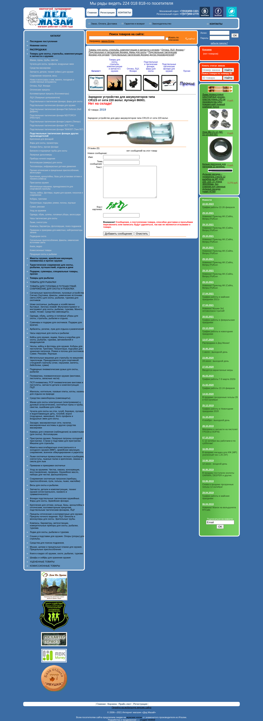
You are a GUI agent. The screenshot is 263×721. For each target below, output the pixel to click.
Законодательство (161, 23)
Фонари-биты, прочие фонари (44, 147)
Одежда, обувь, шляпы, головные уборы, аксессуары (55, 214)
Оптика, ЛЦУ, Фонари (40, 86)
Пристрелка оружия (39, 183)
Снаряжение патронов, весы (43, 76)
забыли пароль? (219, 43)
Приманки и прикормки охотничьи (47, 465)
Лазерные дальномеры (41, 155)
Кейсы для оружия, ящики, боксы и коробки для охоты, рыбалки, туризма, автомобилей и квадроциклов (55, 339)
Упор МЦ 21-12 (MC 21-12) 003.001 (212, 133)
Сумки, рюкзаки (37, 207)
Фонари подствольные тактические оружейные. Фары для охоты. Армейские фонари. (55, 499)
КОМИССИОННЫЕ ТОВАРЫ (45, 566)
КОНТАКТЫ (124, 12)
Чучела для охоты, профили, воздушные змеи (52, 64)
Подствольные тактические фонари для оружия (52, 105)
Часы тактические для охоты (43, 218)
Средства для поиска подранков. (47, 543)
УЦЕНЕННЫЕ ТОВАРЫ (42, 561)
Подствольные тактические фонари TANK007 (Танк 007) (56, 129)
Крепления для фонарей (41, 139)
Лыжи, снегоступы (38, 222)
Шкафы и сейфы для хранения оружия (50, 557)
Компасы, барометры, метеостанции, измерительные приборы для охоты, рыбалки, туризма (54, 525)
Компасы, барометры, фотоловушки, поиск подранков (55, 226)
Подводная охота (38, 236)
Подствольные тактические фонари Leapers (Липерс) (55, 121)
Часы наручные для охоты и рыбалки (49, 333)
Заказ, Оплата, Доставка (104, 23)
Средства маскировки (40, 68)
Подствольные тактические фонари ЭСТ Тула (52, 125)
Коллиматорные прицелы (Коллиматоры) (49, 94)
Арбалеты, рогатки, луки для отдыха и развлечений (57, 329)
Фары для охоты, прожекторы (44, 143)
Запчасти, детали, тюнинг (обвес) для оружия (51, 72)
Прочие (186, 71)
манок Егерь (108, 41)
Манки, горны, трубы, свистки (44, 60)
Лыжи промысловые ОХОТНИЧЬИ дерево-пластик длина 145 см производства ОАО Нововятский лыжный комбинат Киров (213, 100)
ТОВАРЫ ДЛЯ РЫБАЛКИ (43, 282)
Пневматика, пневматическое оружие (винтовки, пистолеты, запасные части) (55, 377)
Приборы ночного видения (42, 158)
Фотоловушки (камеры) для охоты (46, 162)
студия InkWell (147, 720)
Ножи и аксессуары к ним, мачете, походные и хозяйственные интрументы (52, 81)
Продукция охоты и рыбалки (43, 254)
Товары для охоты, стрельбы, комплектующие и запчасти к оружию (124, 50)
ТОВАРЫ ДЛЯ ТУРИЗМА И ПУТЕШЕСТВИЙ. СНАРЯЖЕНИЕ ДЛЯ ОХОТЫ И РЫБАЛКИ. (53, 287)
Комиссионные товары (40, 250)
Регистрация (107, 12)
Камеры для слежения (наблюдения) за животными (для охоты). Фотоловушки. (57, 433)
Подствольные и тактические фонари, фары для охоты (56, 101)
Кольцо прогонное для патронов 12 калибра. (214, 165)
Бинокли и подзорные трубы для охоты (48, 151)
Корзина (112, 704)
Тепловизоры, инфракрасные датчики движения (53, 166)
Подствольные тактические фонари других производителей (142, 54)
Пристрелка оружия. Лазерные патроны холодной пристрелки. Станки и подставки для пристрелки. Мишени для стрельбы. (56, 440)
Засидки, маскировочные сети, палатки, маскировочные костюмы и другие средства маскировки (53, 425)
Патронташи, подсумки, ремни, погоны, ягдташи (53, 203)
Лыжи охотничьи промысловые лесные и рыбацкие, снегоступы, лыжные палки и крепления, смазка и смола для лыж (57, 459)
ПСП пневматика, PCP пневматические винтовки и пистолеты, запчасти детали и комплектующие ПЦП (56, 385)
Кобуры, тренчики (38, 199)
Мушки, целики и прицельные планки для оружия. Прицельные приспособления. (56, 548)
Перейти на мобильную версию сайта (131, 707)
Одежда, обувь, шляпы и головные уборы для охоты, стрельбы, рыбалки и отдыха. (54, 317)
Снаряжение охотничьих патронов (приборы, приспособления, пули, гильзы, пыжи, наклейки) (55, 479)
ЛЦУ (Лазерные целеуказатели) (45, 97)
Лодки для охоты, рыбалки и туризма (49, 532)
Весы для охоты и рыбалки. (44, 485)
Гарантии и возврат (134, 23)
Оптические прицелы (40, 90)
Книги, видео (36, 246)
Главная (92, 12)
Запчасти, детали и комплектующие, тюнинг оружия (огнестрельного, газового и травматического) (53, 491)
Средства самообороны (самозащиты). (50, 398)
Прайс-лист (125, 704)
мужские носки (134, 717)
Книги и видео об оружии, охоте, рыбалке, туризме (56, 553)
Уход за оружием (38, 210)
